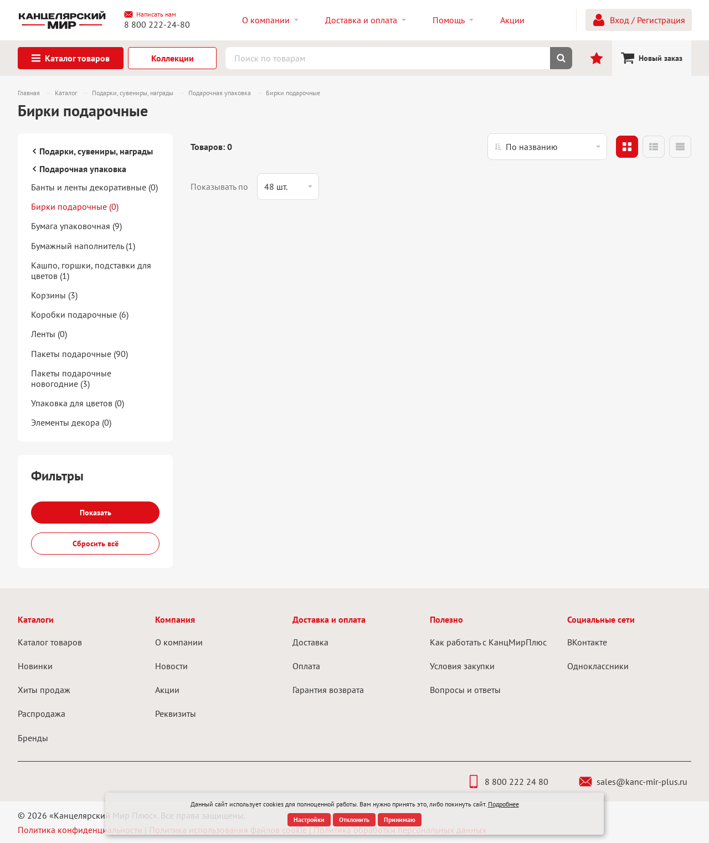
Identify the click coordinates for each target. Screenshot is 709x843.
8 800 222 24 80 (507, 781)
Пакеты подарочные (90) (79, 353)
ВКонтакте (587, 642)
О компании (179, 642)
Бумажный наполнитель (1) (83, 245)
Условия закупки (462, 665)
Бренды (33, 737)
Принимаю (399, 819)
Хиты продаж (44, 689)
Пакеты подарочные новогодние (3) (71, 378)
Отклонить (354, 819)
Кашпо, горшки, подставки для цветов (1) (91, 270)
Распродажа (41, 713)
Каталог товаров (50, 642)
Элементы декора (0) (71, 422)
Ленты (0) (49, 333)
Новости (171, 665)
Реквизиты (175, 713)
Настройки (309, 819)
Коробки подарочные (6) (80, 314)
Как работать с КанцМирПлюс (488, 642)
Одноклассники (598, 665)
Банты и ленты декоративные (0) (94, 187)
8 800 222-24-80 (157, 24)
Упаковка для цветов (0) (77, 402)
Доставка (310, 642)
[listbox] (547, 146)
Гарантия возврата (328, 689)
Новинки (35, 665)
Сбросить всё (96, 544)
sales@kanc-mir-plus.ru (633, 781)
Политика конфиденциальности (80, 829)
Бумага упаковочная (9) (76, 225)
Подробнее (503, 804)
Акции (167, 689)
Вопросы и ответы (465, 689)
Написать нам (150, 14)
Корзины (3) (54, 295)
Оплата (306, 665)
